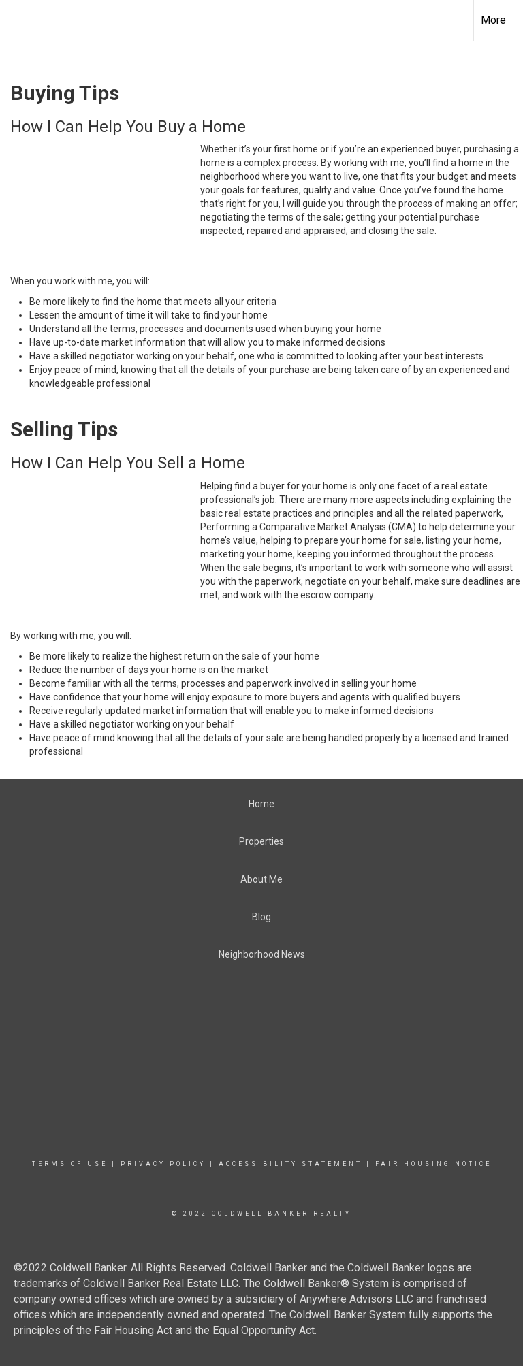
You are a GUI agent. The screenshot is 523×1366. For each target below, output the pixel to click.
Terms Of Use (70, 1163)
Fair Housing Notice (433, 1163)
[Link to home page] (261, 20)
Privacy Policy (163, 1163)
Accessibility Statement (290, 1163)
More (493, 20)
